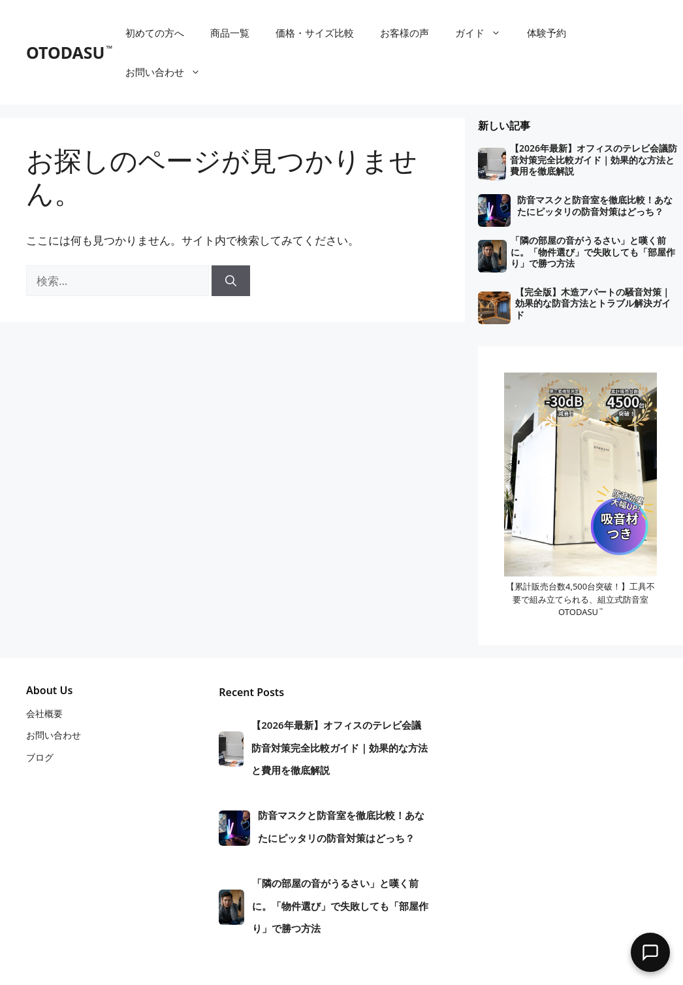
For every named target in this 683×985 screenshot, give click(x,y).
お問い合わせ (169, 72)
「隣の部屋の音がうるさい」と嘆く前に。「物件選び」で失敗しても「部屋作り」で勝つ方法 (593, 252)
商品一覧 (229, 32)
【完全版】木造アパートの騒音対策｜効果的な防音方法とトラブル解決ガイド (593, 303)
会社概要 (44, 713)
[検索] (231, 281)
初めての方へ (154, 32)
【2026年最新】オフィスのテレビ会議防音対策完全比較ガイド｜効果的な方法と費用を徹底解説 (593, 159)
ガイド (484, 32)
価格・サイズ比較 (315, 32)
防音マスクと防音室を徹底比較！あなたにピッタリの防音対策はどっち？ (595, 205)
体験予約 (546, 32)
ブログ (40, 757)
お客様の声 (404, 32)
